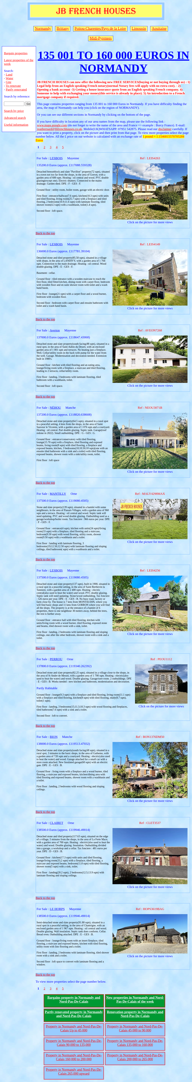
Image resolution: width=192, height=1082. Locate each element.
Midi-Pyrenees (101, 38)
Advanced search (15, 118)
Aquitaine (159, 28)
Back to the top (45, 233)
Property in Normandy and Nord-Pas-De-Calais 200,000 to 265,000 (135, 1057)
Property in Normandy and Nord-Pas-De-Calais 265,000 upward (74, 1071)
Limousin (139, 28)
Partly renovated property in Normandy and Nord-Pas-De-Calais (74, 1014)
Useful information (16, 125)
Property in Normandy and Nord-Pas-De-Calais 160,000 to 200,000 (74, 1057)
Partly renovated (16, 89)
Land (9, 74)
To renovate (13, 86)
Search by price (14, 111)
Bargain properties (16, 53)
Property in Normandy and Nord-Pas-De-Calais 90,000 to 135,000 (74, 1043)
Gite (8, 82)
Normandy (43, 28)
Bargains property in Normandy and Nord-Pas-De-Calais (73, 999)
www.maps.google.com (52, 125)
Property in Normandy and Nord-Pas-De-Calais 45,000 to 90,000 (135, 1028)
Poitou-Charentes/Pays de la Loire (100, 28)
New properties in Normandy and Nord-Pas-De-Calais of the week (135, 999)
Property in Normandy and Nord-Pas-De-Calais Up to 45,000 (74, 1028)
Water (9, 78)
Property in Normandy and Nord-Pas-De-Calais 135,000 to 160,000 (135, 1043)
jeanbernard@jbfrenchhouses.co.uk (59, 129)
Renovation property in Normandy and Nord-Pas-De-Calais (135, 1014)
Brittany (63, 28)
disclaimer (165, 129)
